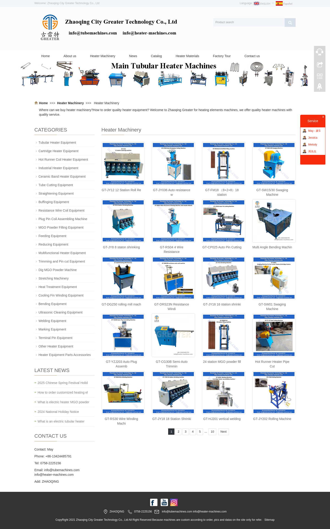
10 (212, 431)
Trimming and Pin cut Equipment (61, 261)
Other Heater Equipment (55, 346)
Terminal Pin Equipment (55, 338)
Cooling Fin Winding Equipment (60, 295)
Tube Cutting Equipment (55, 185)
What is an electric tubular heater (61, 421)
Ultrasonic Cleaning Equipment (60, 312)
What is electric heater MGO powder (63, 402)
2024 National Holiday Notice (58, 412)
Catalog (156, 56)
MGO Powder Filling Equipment (60, 227)
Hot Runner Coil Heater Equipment (63, 159)
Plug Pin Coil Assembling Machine (62, 219)
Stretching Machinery (53, 278)
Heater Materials (187, 56)
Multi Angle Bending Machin (272, 247)
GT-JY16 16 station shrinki (222, 304)
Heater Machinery (103, 56)
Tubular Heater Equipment (57, 142)
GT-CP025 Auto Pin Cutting (221, 247)
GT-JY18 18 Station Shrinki (171, 419)
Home (45, 56)
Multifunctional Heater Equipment (62, 253)
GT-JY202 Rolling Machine (272, 419)
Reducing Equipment (53, 244)
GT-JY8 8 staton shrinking (121, 247)
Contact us (252, 56)
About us (69, 56)
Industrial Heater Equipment (58, 168)
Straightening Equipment (56, 193)
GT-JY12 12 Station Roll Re (121, 190)
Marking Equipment (52, 329)
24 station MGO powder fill (222, 362)
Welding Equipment (52, 321)
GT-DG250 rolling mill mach (121, 304)
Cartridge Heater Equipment (58, 151)
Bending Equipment (52, 304)
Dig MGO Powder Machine (57, 270)
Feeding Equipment (52, 236)
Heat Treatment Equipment (57, 287)
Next (223, 431)
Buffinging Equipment (53, 202)
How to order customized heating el (63, 392)
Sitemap (269, 519)
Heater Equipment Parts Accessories (64, 355)
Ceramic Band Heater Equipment (61, 176)
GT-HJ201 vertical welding (222, 419)
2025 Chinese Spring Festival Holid (63, 383)
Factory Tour (222, 56)
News (133, 56)
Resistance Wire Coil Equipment (61, 210)
